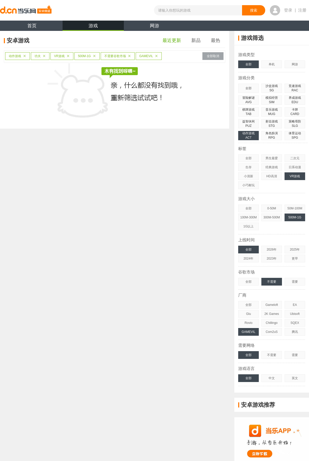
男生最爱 (271, 158)
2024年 (249, 258)
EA (295, 305)
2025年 (295, 249)
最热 (215, 40)
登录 (288, 10)
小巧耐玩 (248, 185)
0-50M (271, 208)
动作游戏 (17, 56)
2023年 (272, 258)
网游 (154, 25)
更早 (295, 258)
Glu (248, 314)
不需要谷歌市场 (117, 56)
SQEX (294, 323)
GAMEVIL (148, 56)
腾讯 (295, 332)
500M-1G (87, 56)
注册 (302, 10)
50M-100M (294, 208)
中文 (272, 378)
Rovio (249, 323)
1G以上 (248, 226)
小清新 (248, 176)
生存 (248, 167)
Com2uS (272, 332)
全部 (248, 64)
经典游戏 (271, 167)
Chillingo (272, 323)
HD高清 (271, 176)
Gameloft (271, 305)
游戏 (93, 27)
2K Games (271, 314)
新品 (196, 40)
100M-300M (248, 217)
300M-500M (271, 217)
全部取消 (213, 56)
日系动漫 (295, 167)
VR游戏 (62, 56)
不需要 (271, 281)
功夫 (40, 56)
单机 (272, 64)
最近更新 (171, 40)
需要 (295, 281)
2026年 (272, 249)
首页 (32, 25)
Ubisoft (294, 314)
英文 (295, 378)
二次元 (294, 158)
